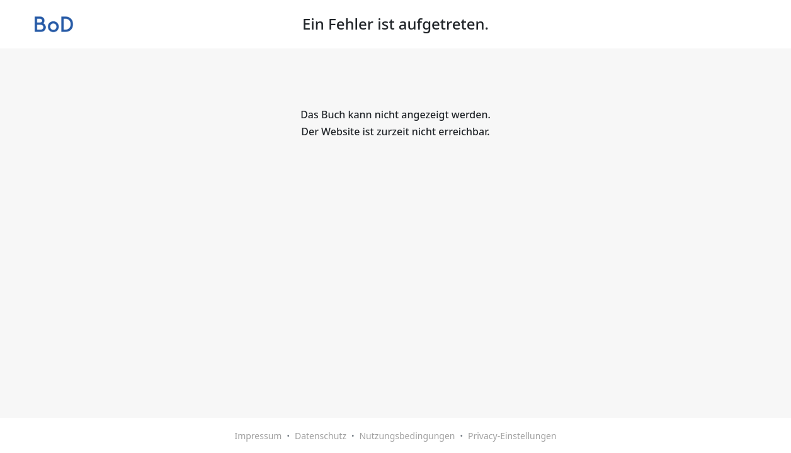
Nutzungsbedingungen (407, 436)
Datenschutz (320, 436)
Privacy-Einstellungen (512, 436)
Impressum (258, 436)
